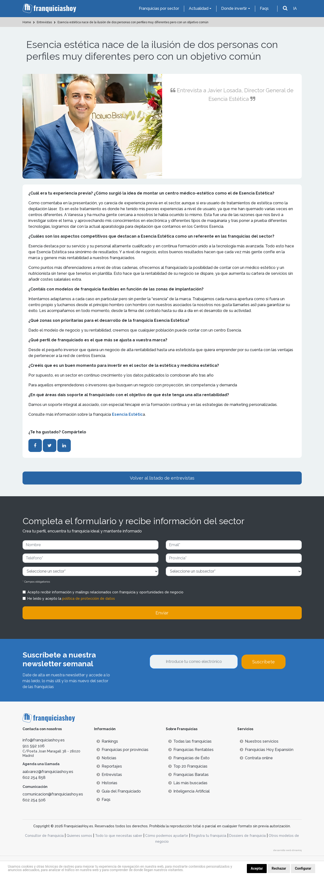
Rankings (107, 741)
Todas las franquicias (190, 741)
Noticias (106, 758)
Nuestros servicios (259, 741)
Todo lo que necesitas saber (118, 836)
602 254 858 (34, 777)
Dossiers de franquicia (247, 836)
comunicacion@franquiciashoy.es (53, 794)
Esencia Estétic (127, 414)
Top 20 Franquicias (187, 766)
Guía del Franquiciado (118, 791)
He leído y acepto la (71, 598)
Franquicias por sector (159, 8)
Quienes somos (79, 836)
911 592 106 (34, 746)
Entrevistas (109, 774)
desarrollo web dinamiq (287, 850)
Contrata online (256, 758)
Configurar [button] (303, 868)
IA (295, 8)
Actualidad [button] (198, 8)
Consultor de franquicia (44, 836)
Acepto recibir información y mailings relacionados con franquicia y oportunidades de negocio (105, 592)
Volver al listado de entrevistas (162, 478)
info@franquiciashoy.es (44, 740)
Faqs (264, 8)
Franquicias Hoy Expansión (266, 749)
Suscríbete (263, 661)
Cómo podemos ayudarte (166, 836)
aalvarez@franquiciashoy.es (48, 771)
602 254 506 (34, 800)
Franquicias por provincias (122, 749)
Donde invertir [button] (234, 8)
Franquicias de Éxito (189, 758)
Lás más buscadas (187, 783)
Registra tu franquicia (208, 836)
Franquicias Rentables (191, 749)
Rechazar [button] (279, 868)
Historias (106, 783)
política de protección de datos (88, 598)
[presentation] (187, 682)
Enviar (162, 612)
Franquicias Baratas (188, 774)
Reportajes (109, 766)
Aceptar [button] (257, 868)
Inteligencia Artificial (189, 791)
